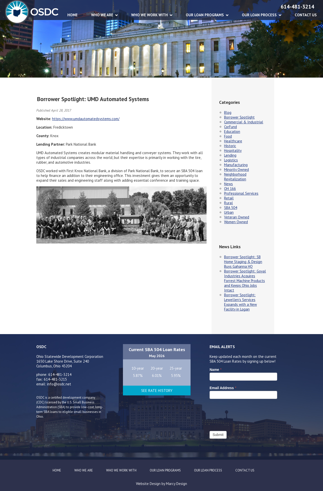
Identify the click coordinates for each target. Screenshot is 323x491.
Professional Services (241, 193)
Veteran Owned (236, 217)
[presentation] (248, 413)
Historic (230, 145)
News (228, 183)
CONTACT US (306, 15)
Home (72, 15)
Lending (230, 155)
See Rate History (157, 390)
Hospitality (233, 150)
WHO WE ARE (102, 15)
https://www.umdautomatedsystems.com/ (85, 118)
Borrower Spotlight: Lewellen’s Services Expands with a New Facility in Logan (240, 302)
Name (215, 369)
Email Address (223, 388)
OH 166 (230, 188)
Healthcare (233, 141)
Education (232, 131)
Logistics (231, 160)
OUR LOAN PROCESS (259, 15)
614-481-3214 (297, 6)
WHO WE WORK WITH (149, 15)
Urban (229, 212)
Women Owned (236, 221)
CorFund (230, 126)
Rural (228, 202)
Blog (227, 112)
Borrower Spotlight (239, 117)
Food (228, 136)
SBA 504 (230, 207)
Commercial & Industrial (243, 122)
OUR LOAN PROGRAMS (205, 15)
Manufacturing (236, 164)
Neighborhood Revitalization (235, 176)
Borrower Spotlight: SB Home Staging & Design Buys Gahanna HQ (243, 262)
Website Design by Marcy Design (161, 483)
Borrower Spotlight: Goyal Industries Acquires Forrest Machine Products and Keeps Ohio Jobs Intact (245, 281)
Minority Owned (236, 169)
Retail (229, 198)
